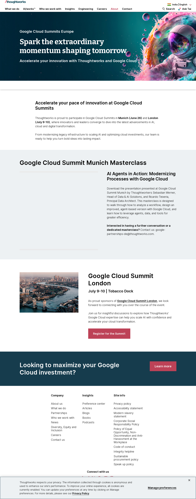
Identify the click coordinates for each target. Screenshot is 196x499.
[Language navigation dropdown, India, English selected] (174, 4)
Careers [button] (102, 12)
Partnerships (59, 420)
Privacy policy (122, 411)
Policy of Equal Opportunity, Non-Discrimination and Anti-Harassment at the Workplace (128, 443)
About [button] (114, 12)
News (54, 429)
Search (170, 12)
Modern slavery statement (124, 422)
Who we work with (62, 425)
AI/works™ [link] (29, 12)
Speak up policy (124, 471)
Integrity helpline (124, 459)
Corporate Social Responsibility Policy (126, 430)
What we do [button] (12, 12)
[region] (98, 488)
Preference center (93, 411)
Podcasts (88, 429)
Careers (56, 442)
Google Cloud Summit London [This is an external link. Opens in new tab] (137, 308)
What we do (58, 415)
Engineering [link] (86, 12)
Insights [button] (70, 12)
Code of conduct (124, 454)
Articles (87, 415)
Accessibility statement (128, 415)
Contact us (58, 447)
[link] (109, 341)
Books (86, 425)
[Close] (189, 480)
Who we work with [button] (50, 12)
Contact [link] (127, 12)
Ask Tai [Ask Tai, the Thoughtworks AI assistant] (186, 12)
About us (56, 411)
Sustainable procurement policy (126, 465)
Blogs (86, 420)
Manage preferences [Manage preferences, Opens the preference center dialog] (162, 487)
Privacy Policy (80, 493)
